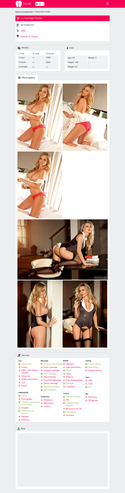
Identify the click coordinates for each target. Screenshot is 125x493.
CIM (90, 380)
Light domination (73, 367)
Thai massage (50, 374)
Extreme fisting (94, 370)
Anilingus (70, 415)
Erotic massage (50, 367)
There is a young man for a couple (30, 403)
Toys (23, 382)
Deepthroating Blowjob (72, 404)
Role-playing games (74, 380)
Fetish (24, 386)
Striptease (48, 400)
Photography (26, 399)
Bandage (69, 383)
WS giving (92, 397)
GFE (68, 400)
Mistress (70, 364)
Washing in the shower (27, 412)
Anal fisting (93, 367)
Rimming (25, 420)
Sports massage (51, 383)
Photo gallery (26, 77)
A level (24, 367)
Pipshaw (25, 416)
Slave (68, 374)
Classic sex (26, 364)
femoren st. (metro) (27, 36)
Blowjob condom (73, 397)
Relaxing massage (51, 386)
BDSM (68, 370)
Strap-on (69, 377)
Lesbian (47, 406)
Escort (24, 396)
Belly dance (49, 403)
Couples (25, 408)
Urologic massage (51, 370)
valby (21, 30)
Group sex (25, 376)
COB (90, 384)
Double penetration (29, 379)
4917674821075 (27, 25)
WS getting (93, 400)
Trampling (70, 386)
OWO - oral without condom (29, 371)
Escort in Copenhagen (24, 12)
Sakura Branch (50, 390)
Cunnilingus (71, 412)
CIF (89, 387)
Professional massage (53, 364)
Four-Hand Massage (52, 380)
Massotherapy (50, 377)
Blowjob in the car (74, 409)
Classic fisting (94, 364)
